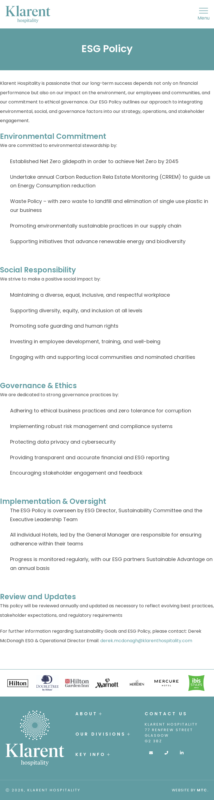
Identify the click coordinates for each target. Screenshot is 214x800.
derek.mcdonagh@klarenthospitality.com (146, 640)
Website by (190, 790)
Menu (203, 14)
